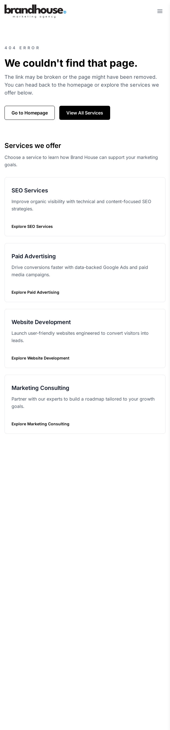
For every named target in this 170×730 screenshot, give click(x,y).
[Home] (35, 11)
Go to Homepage (30, 113)
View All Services (84, 113)
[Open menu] (160, 11)
